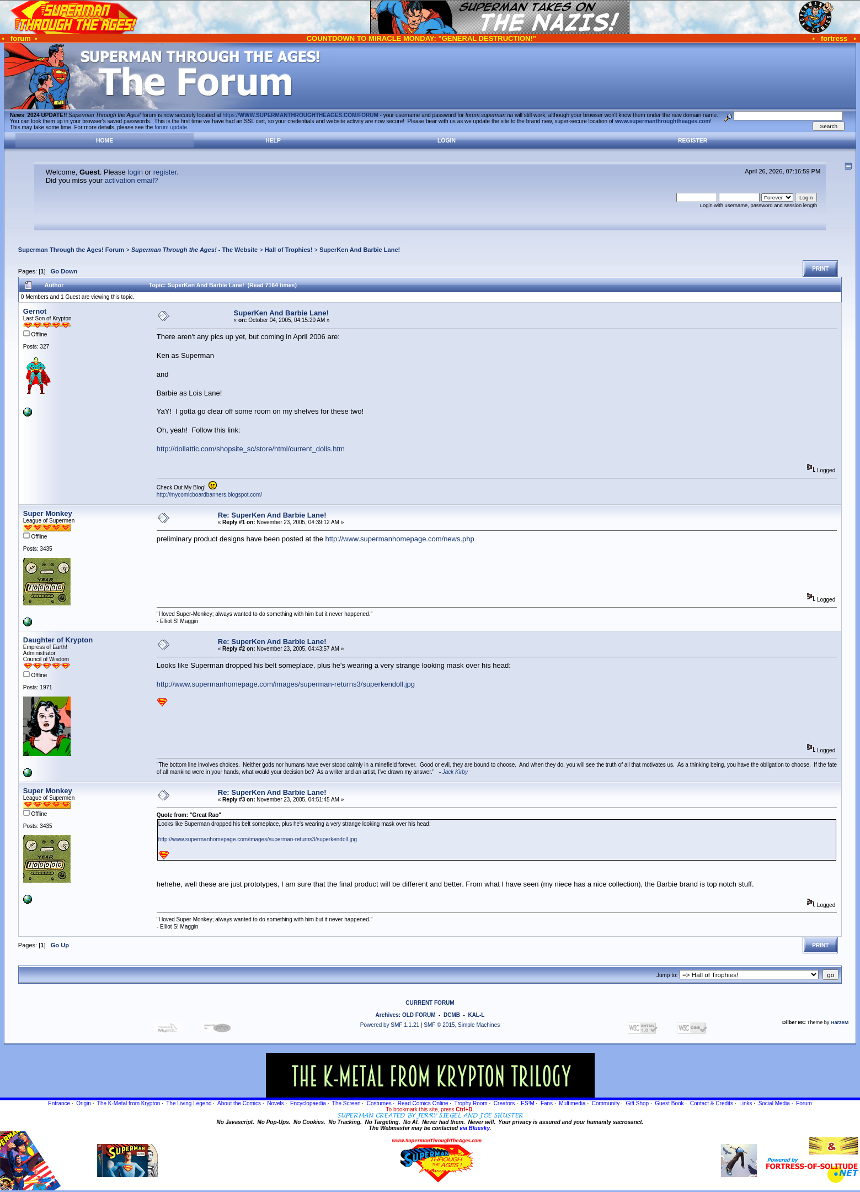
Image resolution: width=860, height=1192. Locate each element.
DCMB (452, 1015)
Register (692, 141)
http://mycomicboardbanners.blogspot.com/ (209, 495)
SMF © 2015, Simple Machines (462, 1025)
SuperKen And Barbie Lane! (359, 249)
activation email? (131, 180)
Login (446, 141)
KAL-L (476, 1015)
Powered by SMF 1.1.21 (389, 1025)
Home (104, 141)
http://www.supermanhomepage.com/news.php (399, 539)
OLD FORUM (419, 1015)
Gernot (35, 311)
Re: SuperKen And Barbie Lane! (272, 515)
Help (273, 141)
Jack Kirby (455, 772)
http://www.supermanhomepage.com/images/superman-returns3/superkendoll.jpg (286, 684)
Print (820, 269)
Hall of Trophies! (289, 249)
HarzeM (839, 1022)
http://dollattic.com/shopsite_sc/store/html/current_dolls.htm (251, 449)
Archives (387, 1015)
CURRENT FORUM (429, 1003)
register (165, 172)
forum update (170, 127)
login (134, 172)
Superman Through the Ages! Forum (71, 249)
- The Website (194, 249)
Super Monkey (47, 513)
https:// (300, 115)
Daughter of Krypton (58, 640)
